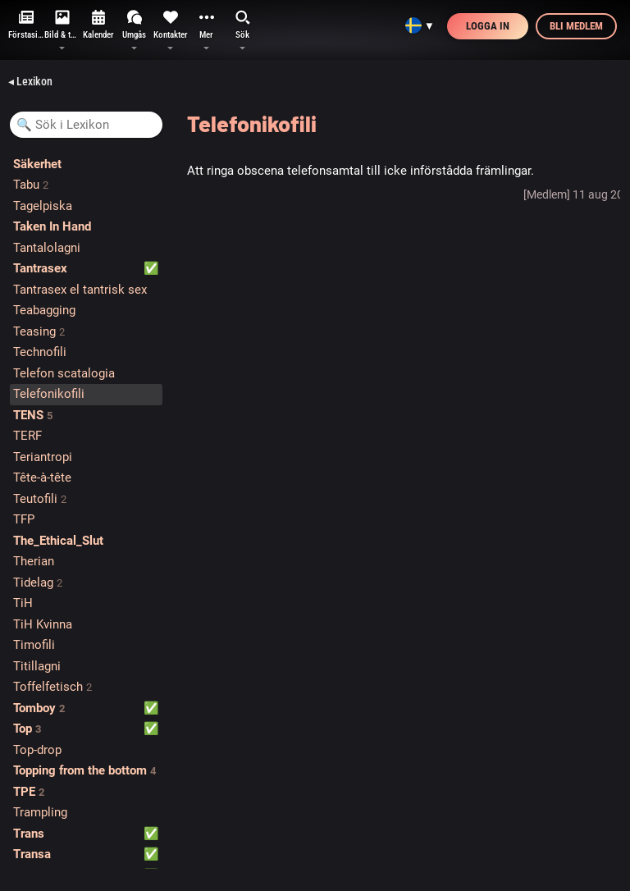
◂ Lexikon (30, 81)
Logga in (487, 26)
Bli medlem (576, 26)
